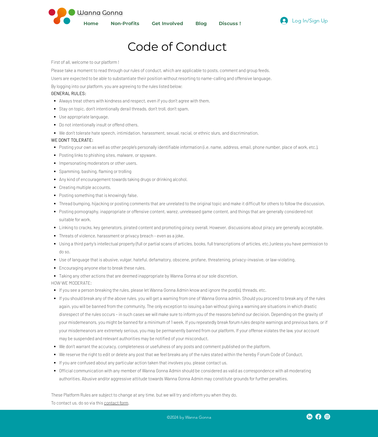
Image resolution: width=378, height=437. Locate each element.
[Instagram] (327, 417)
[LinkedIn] (309, 417)
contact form (116, 402)
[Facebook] (318, 417)
